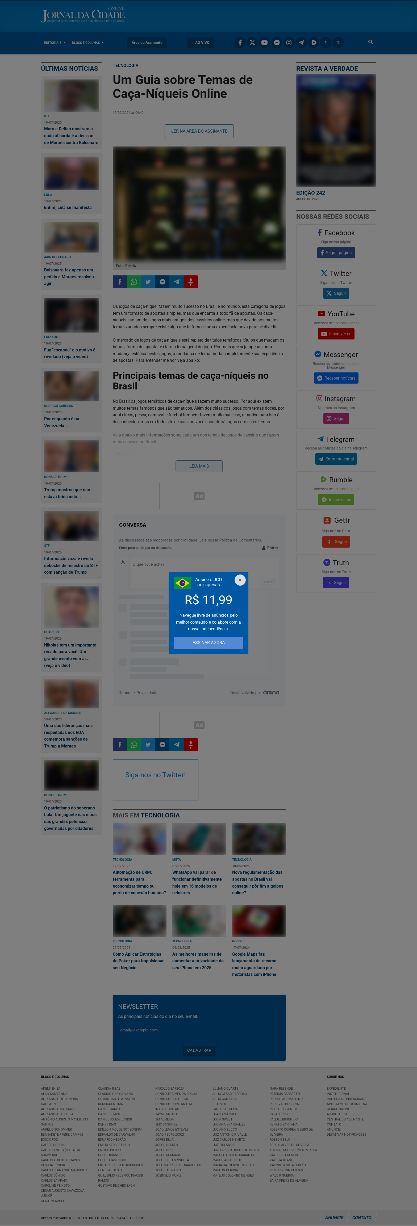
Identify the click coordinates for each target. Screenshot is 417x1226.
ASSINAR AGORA (209, 642)
